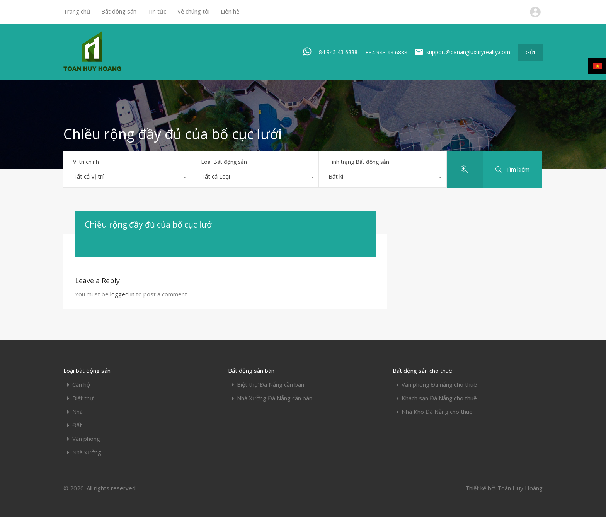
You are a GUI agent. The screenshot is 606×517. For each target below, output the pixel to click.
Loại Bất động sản (224, 161)
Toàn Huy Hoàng (520, 488)
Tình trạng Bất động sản (359, 161)
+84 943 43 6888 (336, 51)
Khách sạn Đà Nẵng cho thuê (439, 398)
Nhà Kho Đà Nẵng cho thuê (437, 412)
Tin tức (157, 11)
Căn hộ (81, 385)
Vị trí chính (86, 161)
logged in (122, 294)
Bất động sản (118, 11)
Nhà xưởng (86, 452)
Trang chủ (76, 11)
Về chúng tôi (193, 11)
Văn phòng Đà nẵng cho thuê (439, 385)
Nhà (77, 412)
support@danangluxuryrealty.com (468, 52)
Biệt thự (83, 398)
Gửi (530, 52)
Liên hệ (230, 11)
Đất (77, 425)
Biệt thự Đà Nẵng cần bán (270, 385)
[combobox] (127, 178)
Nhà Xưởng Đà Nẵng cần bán (274, 398)
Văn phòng (86, 439)
